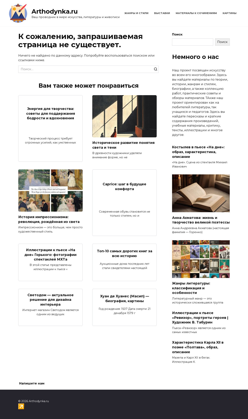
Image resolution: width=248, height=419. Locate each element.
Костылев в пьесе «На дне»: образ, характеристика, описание (198, 151)
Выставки (162, 13)
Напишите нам (31, 383)
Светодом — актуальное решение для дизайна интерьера (50, 299)
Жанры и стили (136, 13)
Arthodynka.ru (55, 11)
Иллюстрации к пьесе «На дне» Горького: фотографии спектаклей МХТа (50, 254)
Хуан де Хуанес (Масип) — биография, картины (124, 298)
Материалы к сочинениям (196, 13)
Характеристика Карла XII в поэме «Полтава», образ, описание (198, 347)
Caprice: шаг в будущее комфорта (124, 186)
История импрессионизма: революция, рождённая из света (49, 219)
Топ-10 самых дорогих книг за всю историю (124, 253)
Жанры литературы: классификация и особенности (191, 288)
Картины (229, 13)
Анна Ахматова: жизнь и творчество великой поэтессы (201, 219)
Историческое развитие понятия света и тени (123, 145)
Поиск (177, 34)
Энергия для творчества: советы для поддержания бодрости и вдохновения (50, 113)
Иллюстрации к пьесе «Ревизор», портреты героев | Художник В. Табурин (200, 317)
